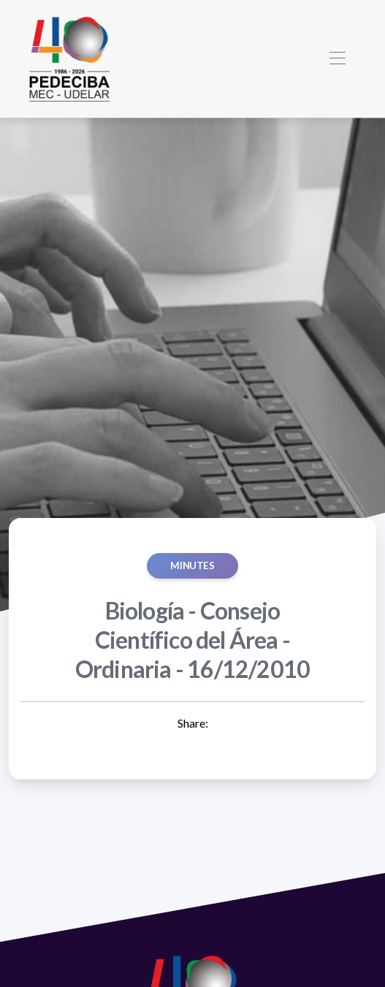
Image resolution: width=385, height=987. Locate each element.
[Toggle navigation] (337, 59)
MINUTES (192, 565)
